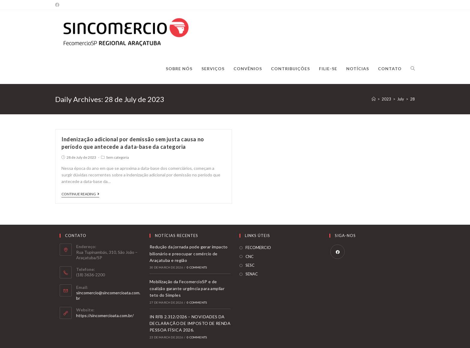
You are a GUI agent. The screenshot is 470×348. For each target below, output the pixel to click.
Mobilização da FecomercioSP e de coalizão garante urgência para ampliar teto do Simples (187, 288)
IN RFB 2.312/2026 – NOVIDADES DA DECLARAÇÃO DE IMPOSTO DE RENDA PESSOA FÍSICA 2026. (190, 323)
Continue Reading (80, 194)
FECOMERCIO (258, 247)
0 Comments (197, 267)
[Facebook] (58, 5)
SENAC (251, 274)
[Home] (374, 99)
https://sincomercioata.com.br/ (105, 315)
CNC (249, 256)
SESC (249, 265)
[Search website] (412, 69)
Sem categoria (117, 157)
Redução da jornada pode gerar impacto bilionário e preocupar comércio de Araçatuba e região (189, 253)
